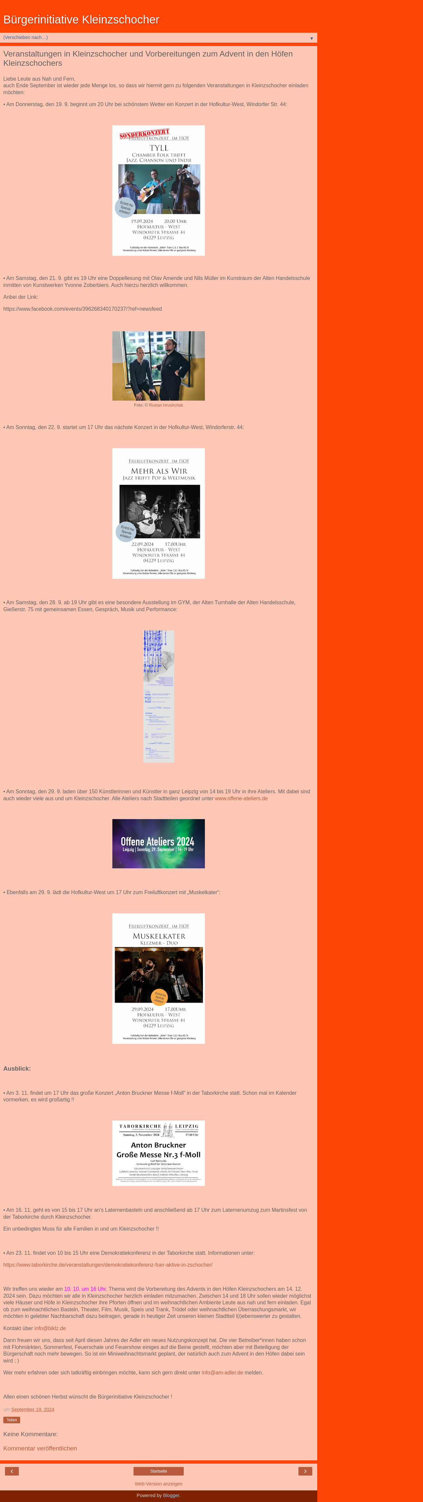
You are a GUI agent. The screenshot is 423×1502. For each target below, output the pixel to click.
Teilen (12, 1420)
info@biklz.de (50, 1328)
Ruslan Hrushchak (166, 405)
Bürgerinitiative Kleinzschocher (81, 19)
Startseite (158, 1471)
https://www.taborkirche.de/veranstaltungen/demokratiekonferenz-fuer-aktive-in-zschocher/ (107, 1265)
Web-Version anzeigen (159, 1483)
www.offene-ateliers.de (241, 798)
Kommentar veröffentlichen (40, 1448)
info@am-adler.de (222, 1372)
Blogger (171, 1495)
